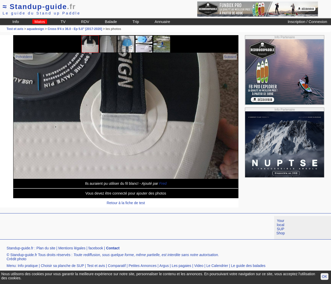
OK (324, 276)
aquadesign (35, 29)
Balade (111, 21)
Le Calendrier (217, 266)
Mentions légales (71, 248)
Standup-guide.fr (20, 248)
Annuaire (162, 21)
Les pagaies (181, 266)
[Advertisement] (94, 227)
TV (63, 21)
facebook (95, 248)
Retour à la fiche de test (126, 203)
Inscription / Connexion (307, 21)
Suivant (230, 57)
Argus (164, 266)
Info (15, 21)
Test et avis (15, 29)
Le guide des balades (248, 266)
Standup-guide (39, 7)
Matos (39, 21)
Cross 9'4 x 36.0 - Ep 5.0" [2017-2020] (75, 29)
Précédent (24, 57)
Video (199, 266)
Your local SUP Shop (280, 227)
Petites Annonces (142, 266)
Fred (163, 183)
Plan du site (45, 248)
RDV (85, 21)
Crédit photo (16, 259)
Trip (135, 21)
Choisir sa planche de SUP (62, 266)
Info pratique (28, 266)
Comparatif (116, 266)
